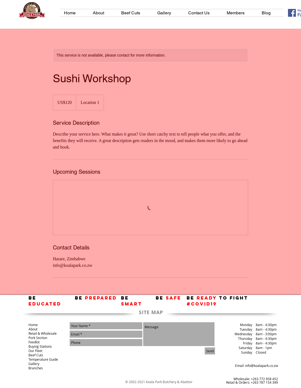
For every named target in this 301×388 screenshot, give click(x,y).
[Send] (210, 350)
